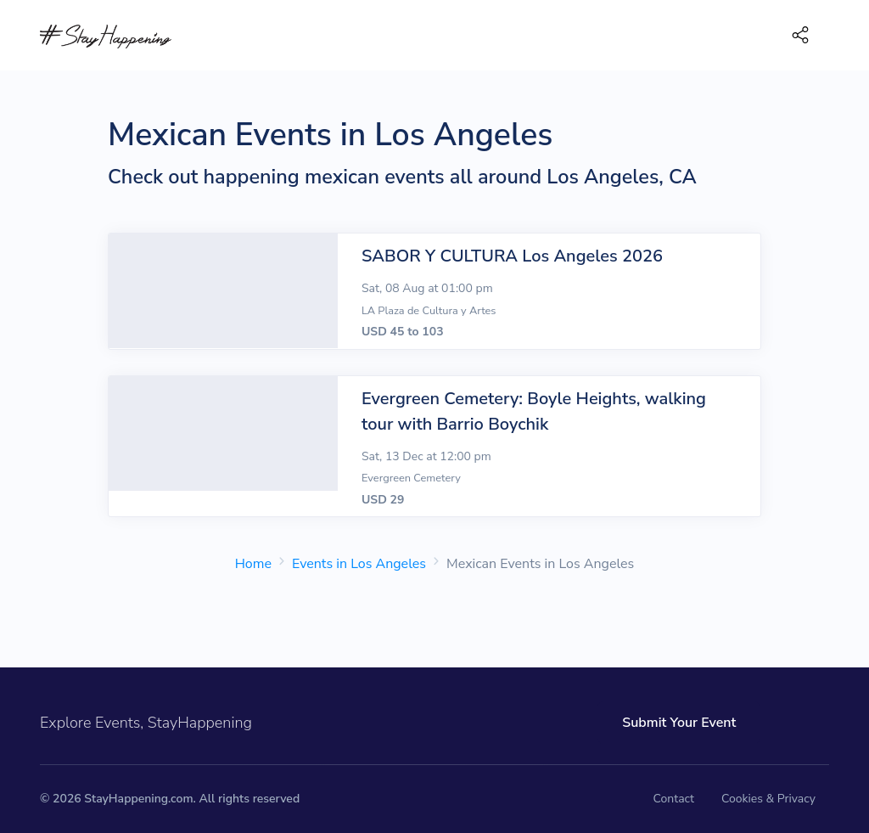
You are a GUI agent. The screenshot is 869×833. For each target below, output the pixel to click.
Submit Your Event (652, 722)
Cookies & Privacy (768, 799)
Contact (673, 799)
